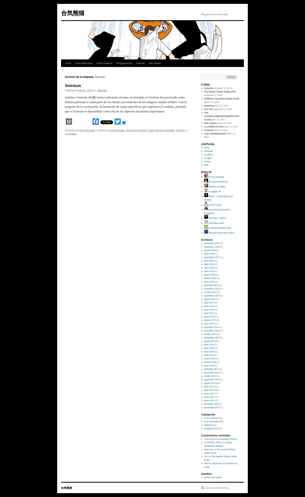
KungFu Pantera (229, 439)
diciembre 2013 (211, 369)
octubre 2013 (210, 376)
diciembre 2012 (211, 404)
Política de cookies (213, 477)
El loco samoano (214, 177)
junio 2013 (209, 390)
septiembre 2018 (212, 246)
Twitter (207, 161)
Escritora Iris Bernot (216, 181)
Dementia (208, 151)
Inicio (68, 63)
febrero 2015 (210, 320)
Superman (209, 105)
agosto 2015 (210, 299)
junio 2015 (209, 306)
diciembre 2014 (211, 327)
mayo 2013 (209, 393)
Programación (124, 63)
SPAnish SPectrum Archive (219, 232)
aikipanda (102, 90)
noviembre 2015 (211, 288)
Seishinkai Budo (214, 223)
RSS (207, 84)
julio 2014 (209, 344)
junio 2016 (209, 264)
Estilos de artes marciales (161, 130)
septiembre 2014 (212, 337)
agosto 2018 (210, 250)
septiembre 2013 (212, 379)
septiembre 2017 (212, 257)
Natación (208, 88)
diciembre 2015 (211, 285)
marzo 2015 (209, 316)
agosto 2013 (210, 383)
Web (206, 165)
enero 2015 (209, 323)
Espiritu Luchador (215, 186)
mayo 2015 (209, 309)
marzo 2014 (209, 358)
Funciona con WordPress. (217, 488)
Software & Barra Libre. (217, 228)
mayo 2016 (209, 267)
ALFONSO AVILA (213, 442)
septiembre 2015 (212, 295)
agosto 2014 (210, 341)
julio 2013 (209, 386)
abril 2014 (209, 355)
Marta (207, 463)
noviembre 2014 (211, 330)
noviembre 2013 (211, 372)
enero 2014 (209, 365)
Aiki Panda (155, 63)
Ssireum (73, 85)
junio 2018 (209, 253)
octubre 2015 (210, 292)
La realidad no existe (214, 126)
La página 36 (212, 191)
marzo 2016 (209, 274)
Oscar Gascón (213, 204)
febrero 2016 (210, 278)
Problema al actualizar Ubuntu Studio (221, 98)
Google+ (208, 158)
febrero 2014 (210, 362)
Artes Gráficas (104, 63)
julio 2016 (209, 260)
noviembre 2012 (211, 407)
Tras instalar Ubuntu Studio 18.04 (220, 91)
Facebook (208, 154)
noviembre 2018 (211, 243)
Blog (206, 147)
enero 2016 (209, 281)
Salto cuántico (210, 123)
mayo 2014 (209, 351)
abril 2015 (209, 313)
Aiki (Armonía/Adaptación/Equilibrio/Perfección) (221, 116)
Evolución (209, 130)
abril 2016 (209, 271)
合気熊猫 (72, 13)
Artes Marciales (84, 63)
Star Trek (208, 109)
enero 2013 (209, 400)
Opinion (140, 63)
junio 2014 (209, 348)
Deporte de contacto (136, 130)
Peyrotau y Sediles (215, 218)
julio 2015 (209, 302)
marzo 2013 (209, 397)
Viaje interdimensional (214, 133)
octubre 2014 (210, 334)
